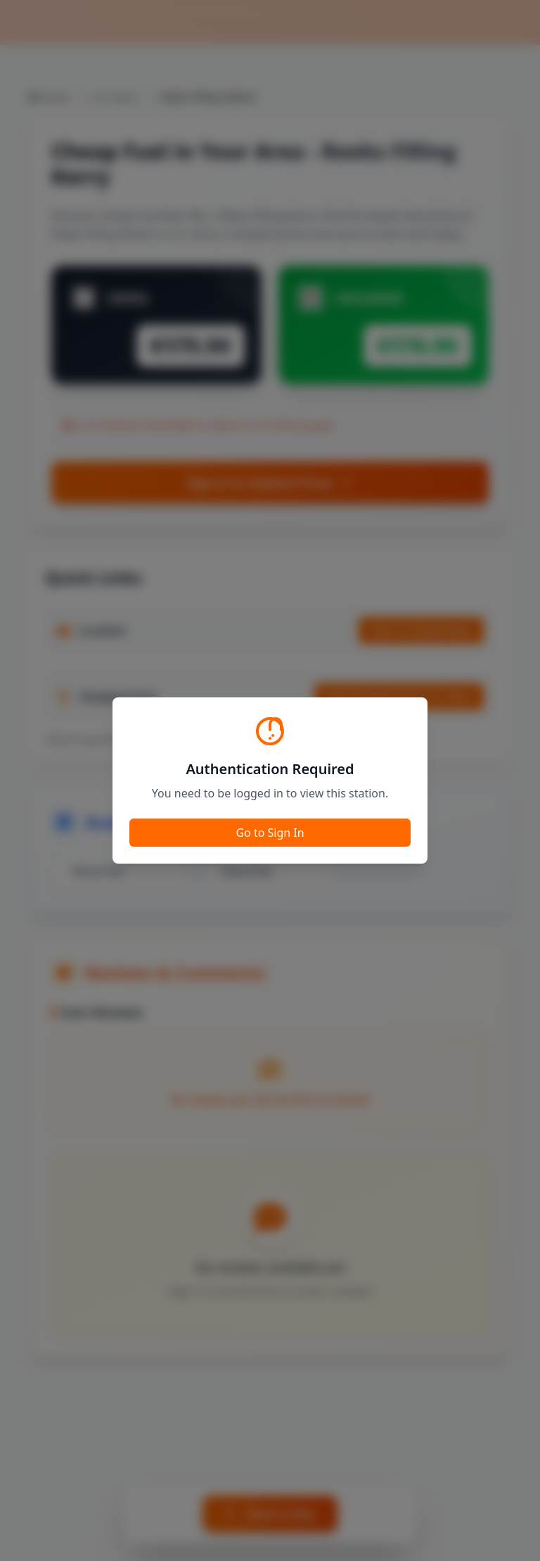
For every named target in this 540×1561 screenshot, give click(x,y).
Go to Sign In (270, 832)
